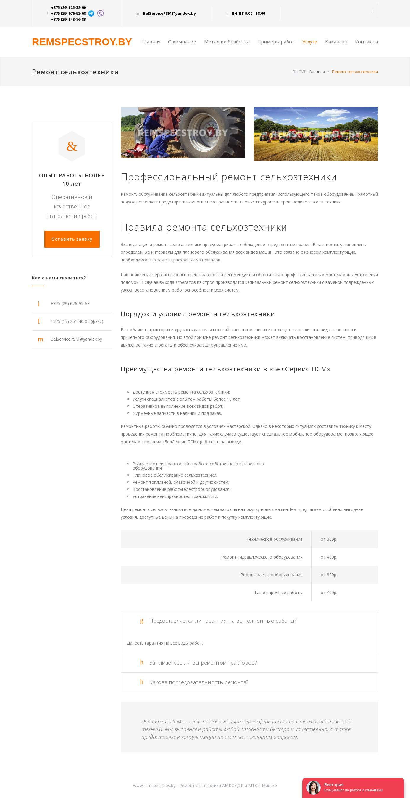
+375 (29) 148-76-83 (68, 19)
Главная (150, 41)
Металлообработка (227, 41)
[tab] (249, 620)
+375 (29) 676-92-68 (68, 13)
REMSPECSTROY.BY (82, 41)
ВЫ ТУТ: (299, 71)
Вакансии (336, 41)
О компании (182, 41)
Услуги (309, 41)
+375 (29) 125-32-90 (68, 7)
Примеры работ (276, 41)
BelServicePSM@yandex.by (169, 13)
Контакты (366, 41)
